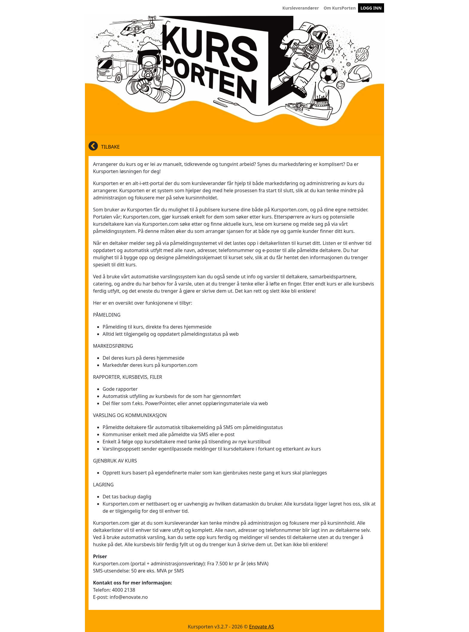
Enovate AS (261, 626)
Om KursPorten (341, 7)
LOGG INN (371, 8)
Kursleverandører (301, 7)
